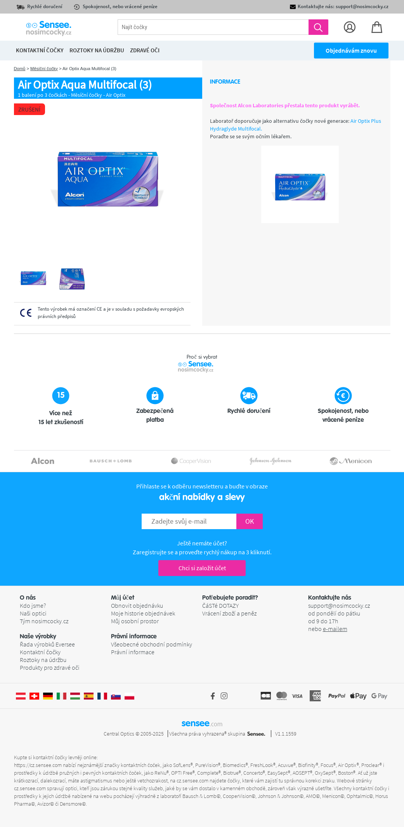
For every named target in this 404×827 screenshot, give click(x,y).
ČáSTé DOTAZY (220, 605)
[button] (65, 598)
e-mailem (335, 629)
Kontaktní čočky (40, 652)
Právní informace (132, 652)
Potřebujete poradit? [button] (230, 598)
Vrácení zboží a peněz (229, 613)
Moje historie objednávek (143, 613)
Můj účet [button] (122, 598)
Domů (20, 68)
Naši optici (33, 613)
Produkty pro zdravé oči (50, 667)
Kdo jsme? (33, 605)
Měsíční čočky (44, 68)
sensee (202, 723)
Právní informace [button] (134, 636)
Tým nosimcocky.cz (44, 621)
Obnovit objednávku (137, 605)
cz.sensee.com (192, 780)
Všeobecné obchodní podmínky (151, 644)
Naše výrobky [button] (38, 636)
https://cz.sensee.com (38, 765)
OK (249, 521)
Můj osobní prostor (135, 621)
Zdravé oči (145, 50)
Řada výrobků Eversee (47, 644)
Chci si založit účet (202, 568)
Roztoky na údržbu (43, 660)
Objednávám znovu (351, 50)
